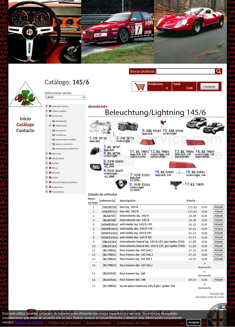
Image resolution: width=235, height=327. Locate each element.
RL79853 (110, 265)
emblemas (61, 134)
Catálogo (25, 125)
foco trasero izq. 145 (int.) (136, 259)
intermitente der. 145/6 (134, 220)
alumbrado (61, 121)
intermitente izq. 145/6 (134, 216)
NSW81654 (109, 224)
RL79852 (110, 250)
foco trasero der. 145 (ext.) (136, 255)
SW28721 (109, 211)
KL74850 (109, 286)
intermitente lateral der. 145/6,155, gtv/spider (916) (152, 246)
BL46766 (110, 220)
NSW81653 (109, 229)
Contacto (25, 130)
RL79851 (110, 255)
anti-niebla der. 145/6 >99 (136, 229)
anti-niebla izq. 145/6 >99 (136, 224)
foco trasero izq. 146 (132, 273)
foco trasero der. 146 (133, 280)
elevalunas (61, 130)
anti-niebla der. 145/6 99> (136, 237)
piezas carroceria (64, 144)
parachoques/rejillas (66, 139)
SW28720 (109, 207)
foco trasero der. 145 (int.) (136, 265)
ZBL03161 (109, 246)
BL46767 (110, 216)
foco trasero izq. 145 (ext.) (136, 250)
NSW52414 (109, 237)
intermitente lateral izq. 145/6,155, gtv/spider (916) (152, 242)
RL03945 (110, 273)
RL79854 (110, 259)
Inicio (25, 119)
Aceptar (194, 322)
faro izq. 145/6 (129, 207)
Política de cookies (27, 322)
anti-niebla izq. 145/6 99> (136, 233)
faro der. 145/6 (129, 211)
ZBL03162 (109, 242)
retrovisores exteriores (67, 148)
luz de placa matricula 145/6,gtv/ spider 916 (147, 286)
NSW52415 (109, 233)
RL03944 (110, 280)
